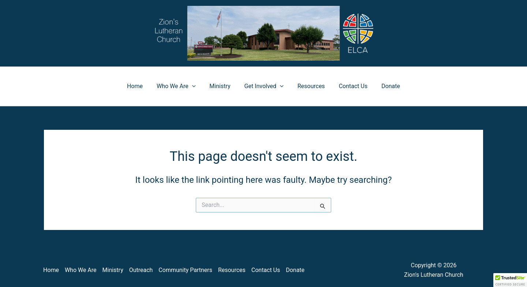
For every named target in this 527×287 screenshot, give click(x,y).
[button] (196, 86)
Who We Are (81, 270)
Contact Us (348, 86)
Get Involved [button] (264, 86)
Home (141, 86)
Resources (309, 86)
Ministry (222, 86)
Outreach (141, 270)
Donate (384, 86)
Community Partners (185, 270)
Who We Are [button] (180, 86)
